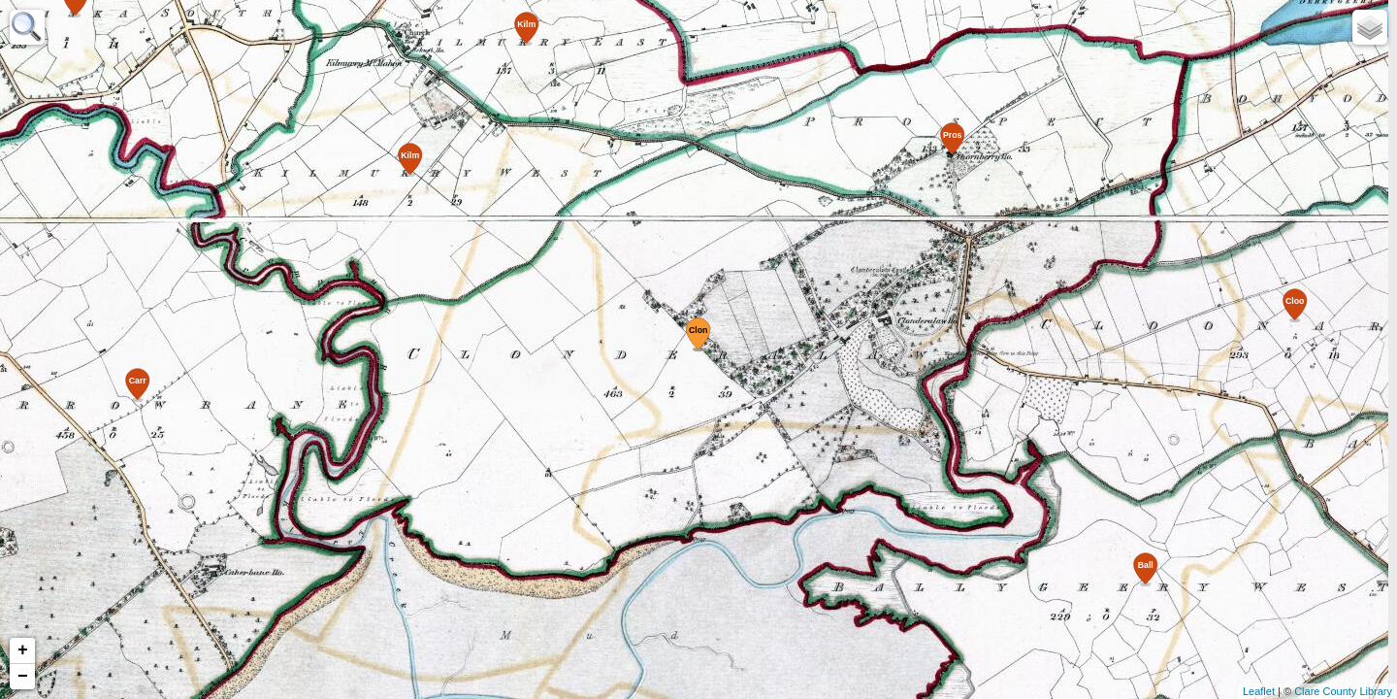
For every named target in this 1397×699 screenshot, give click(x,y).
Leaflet (1259, 691)
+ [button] (22, 650)
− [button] (22, 676)
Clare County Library (1343, 691)
